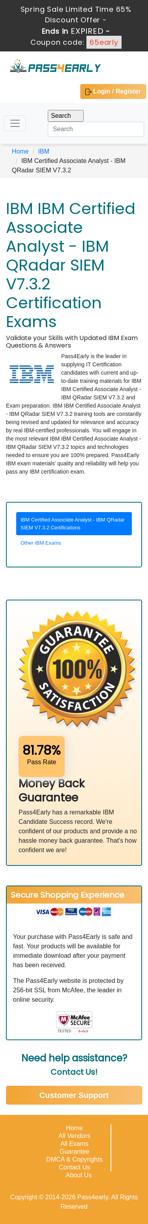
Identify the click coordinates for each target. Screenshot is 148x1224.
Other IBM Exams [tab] (41, 543)
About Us (79, 1175)
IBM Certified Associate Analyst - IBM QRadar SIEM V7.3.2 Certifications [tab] (73, 524)
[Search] (96, 129)
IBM (43, 151)
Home (20, 151)
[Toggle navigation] (15, 123)
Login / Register (113, 91)
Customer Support (74, 1095)
